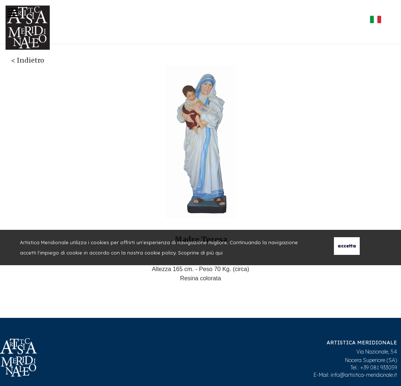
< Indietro (27, 60)
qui (219, 253)
